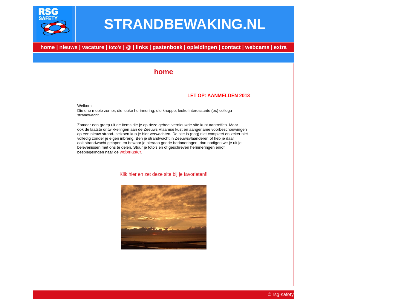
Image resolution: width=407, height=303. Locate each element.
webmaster (130, 152)
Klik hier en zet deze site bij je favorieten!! (163, 174)
